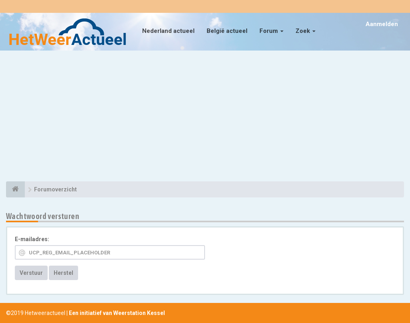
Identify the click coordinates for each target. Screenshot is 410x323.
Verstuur (31, 273)
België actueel (227, 31)
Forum (271, 31)
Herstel (63, 273)
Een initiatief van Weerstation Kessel (117, 313)
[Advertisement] (205, 117)
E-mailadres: (32, 239)
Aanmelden (382, 24)
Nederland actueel (168, 31)
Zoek (305, 31)
